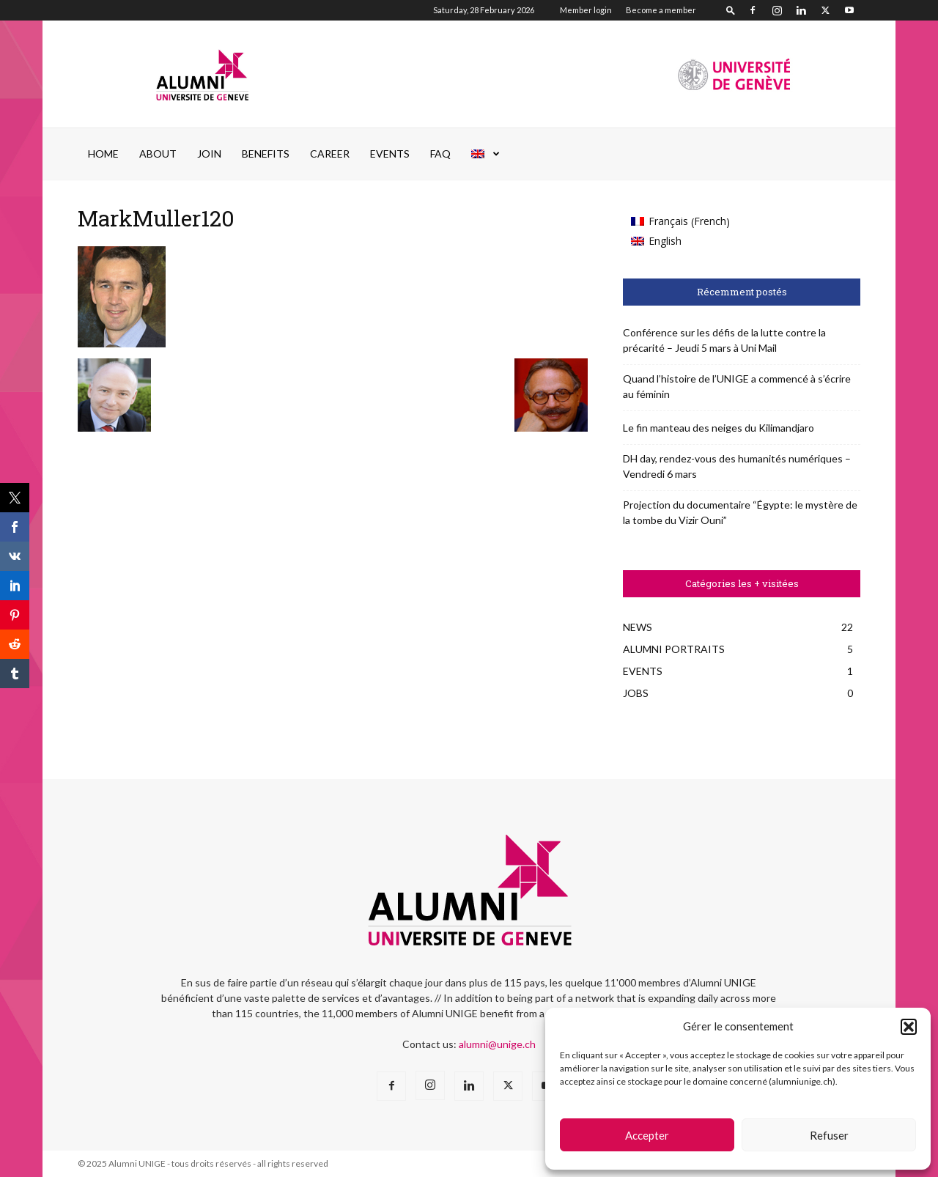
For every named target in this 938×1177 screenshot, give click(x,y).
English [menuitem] (665, 241)
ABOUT (158, 153)
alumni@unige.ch (497, 1044)
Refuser (829, 1135)
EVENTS (390, 153)
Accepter (647, 1135)
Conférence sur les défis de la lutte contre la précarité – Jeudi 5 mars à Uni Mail (724, 340)
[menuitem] (486, 154)
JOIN (209, 153)
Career (330, 153)
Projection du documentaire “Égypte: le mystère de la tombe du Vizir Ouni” (740, 512)
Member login (586, 10)
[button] (908, 1026)
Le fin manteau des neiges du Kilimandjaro (718, 427)
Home (103, 153)
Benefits (265, 153)
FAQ (440, 153)
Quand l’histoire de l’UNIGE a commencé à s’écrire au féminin (737, 386)
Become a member (661, 10)
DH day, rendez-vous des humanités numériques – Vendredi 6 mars (737, 466)
